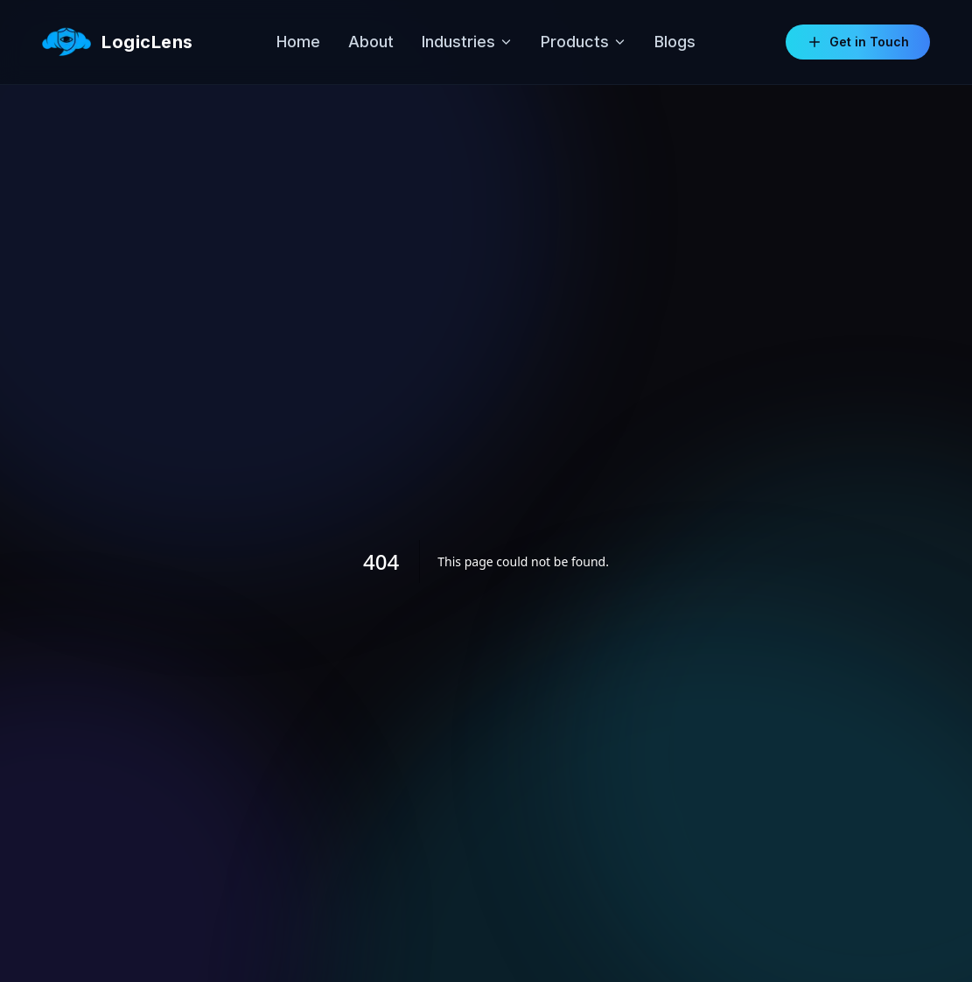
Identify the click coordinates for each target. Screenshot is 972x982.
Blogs (675, 41)
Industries (467, 41)
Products (583, 41)
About (371, 41)
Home (298, 41)
